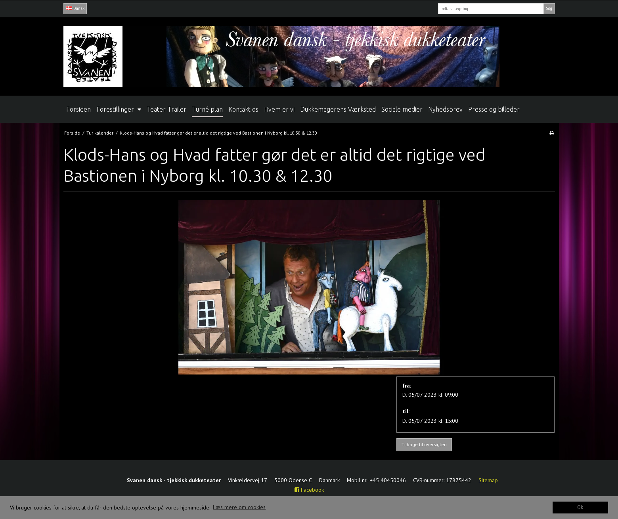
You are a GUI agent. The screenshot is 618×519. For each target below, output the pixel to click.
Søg (549, 8)
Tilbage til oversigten (424, 444)
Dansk (75, 8)
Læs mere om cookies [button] (239, 507)
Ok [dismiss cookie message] (580, 507)
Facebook (309, 489)
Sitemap (488, 480)
